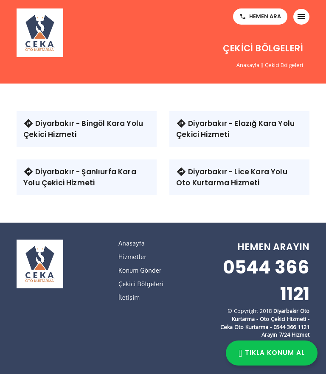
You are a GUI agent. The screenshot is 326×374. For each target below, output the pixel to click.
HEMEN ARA (260, 16)
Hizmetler (132, 256)
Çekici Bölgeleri (284, 65)
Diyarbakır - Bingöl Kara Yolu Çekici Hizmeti (83, 129)
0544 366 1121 (266, 281)
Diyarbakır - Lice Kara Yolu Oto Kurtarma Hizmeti (231, 177)
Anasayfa (247, 65)
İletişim (129, 297)
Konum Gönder (140, 270)
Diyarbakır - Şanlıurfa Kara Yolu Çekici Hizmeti (79, 177)
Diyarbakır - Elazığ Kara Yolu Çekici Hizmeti (235, 129)
